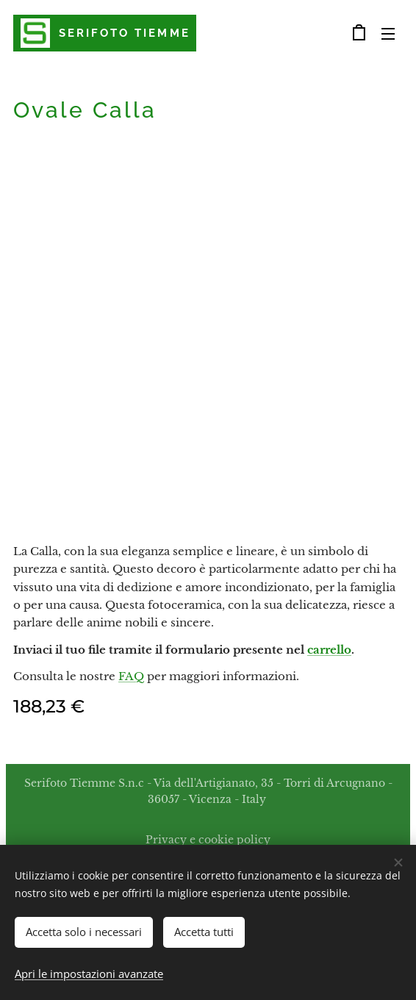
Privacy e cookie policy (208, 839)
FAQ (131, 676)
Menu (388, 34)
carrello (329, 650)
